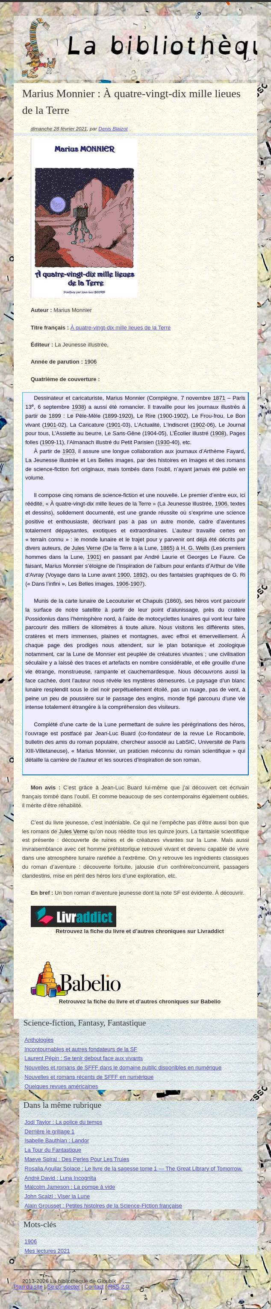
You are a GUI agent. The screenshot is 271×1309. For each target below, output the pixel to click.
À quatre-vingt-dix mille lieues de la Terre (121, 327)
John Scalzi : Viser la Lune (57, 1196)
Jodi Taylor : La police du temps (63, 1122)
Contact (93, 1286)
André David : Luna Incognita (60, 1178)
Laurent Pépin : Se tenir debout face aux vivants (83, 1058)
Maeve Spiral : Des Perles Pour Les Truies (76, 1159)
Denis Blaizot (112, 128)
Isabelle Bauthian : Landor (56, 1140)
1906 (30, 1241)
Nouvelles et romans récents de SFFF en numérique (88, 1077)
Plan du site (28, 1286)
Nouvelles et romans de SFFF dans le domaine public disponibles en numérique (122, 1067)
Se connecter (63, 1286)
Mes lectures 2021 (47, 1251)
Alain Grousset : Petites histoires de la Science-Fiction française (103, 1205)
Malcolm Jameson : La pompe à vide (69, 1187)
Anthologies (38, 1040)
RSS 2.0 (118, 1286)
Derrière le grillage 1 (49, 1131)
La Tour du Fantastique (52, 1150)
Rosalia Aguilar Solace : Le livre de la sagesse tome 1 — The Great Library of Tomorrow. (133, 1168)
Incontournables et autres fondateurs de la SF (80, 1049)
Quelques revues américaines (61, 1086)
